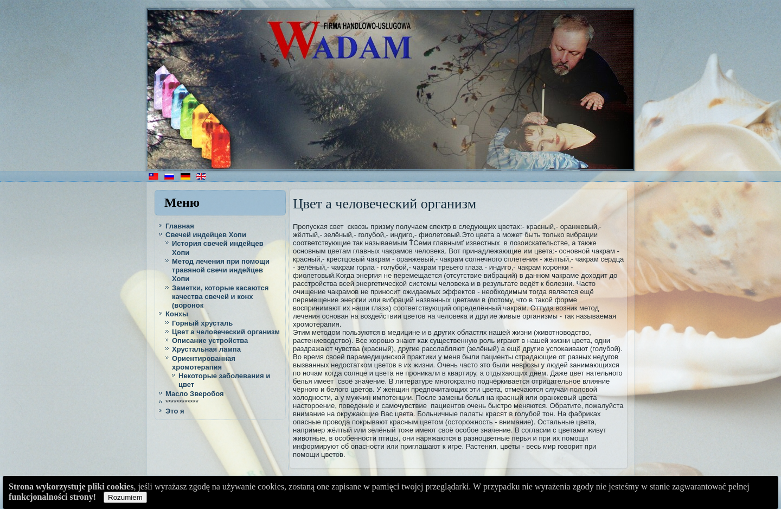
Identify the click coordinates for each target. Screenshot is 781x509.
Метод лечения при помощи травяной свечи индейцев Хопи (221, 270)
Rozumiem (125, 497)
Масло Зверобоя (194, 394)
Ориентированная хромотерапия (203, 362)
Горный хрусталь (202, 323)
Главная (179, 226)
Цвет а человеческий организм (226, 332)
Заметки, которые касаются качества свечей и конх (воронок (220, 297)
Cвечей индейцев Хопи (205, 235)
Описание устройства (210, 340)
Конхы (176, 314)
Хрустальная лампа (206, 349)
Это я (174, 411)
